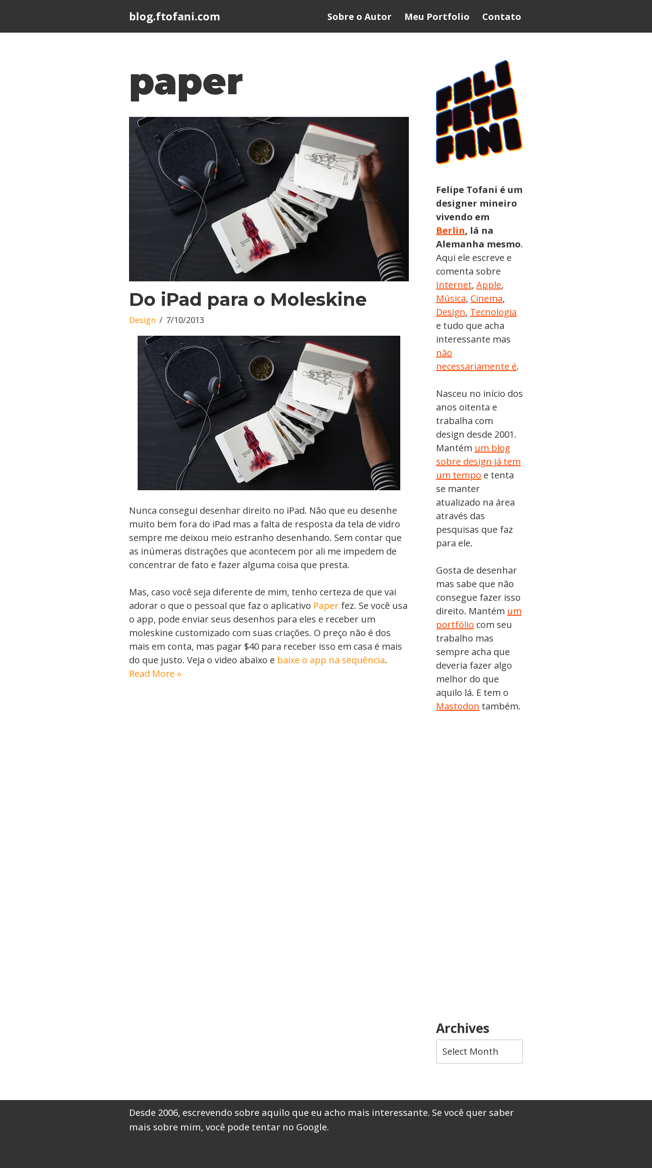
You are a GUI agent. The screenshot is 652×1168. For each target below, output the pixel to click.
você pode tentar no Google (266, 1127)
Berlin (450, 230)
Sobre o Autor (359, 16)
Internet (454, 285)
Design (142, 319)
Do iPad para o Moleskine (248, 299)
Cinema (486, 298)
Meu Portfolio (437, 16)
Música (451, 298)
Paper (326, 605)
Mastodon (457, 706)
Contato (501, 16)
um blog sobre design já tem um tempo (478, 461)
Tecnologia (493, 312)
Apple (488, 285)
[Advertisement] (479, 867)
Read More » (155, 673)
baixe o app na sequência (331, 660)
